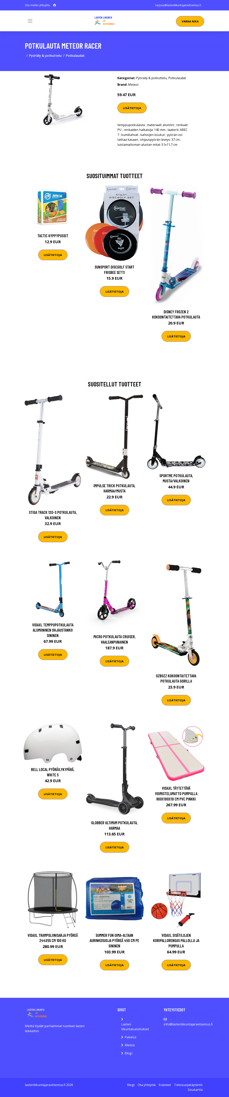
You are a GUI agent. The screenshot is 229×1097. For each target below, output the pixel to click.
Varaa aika (190, 21)
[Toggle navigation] (30, 21)
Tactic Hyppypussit (52, 235)
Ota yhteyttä (147, 1085)
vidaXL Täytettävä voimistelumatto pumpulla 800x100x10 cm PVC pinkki (176, 793)
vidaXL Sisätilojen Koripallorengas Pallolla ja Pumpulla (176, 940)
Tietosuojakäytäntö (188, 1085)
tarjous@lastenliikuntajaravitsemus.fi (178, 5)
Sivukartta (195, 1090)
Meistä (130, 1045)
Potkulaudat (75, 55)
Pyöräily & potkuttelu (45, 55)
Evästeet (165, 1085)
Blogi (128, 1053)
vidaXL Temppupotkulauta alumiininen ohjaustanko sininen (52, 630)
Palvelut (130, 1037)
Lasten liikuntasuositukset (135, 1026)
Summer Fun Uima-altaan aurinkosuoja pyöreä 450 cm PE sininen (114, 940)
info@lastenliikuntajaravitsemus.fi (188, 1024)
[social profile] (54, 5)
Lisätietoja (132, 108)
